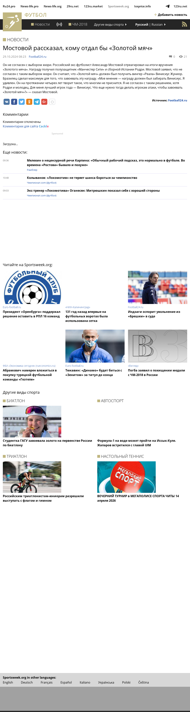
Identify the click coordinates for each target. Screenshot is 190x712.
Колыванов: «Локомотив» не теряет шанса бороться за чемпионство (82, 178)
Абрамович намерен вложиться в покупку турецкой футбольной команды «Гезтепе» (30, 374)
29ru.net (73, 6)
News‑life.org (52, 6)
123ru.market (93, 6)
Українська (106, 682)
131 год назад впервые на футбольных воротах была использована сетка (86, 316)
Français (47, 682)
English (8, 682)
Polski (126, 682)
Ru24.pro (9, 6)
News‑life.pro (29, 6)
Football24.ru (37, 56)
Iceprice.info (142, 6)
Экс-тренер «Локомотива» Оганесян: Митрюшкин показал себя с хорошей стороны (93, 190)
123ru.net (180, 6)
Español (66, 682)
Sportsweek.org (118, 6)
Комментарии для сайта (26, 126)
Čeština (143, 682)
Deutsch (27, 682)
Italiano (85, 682)
